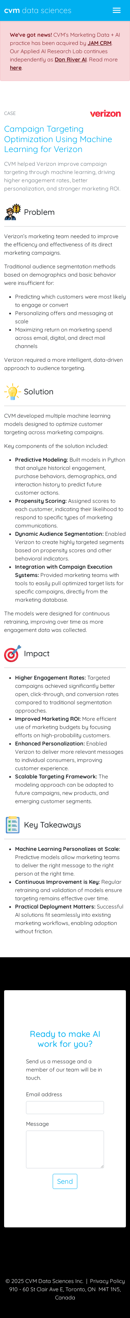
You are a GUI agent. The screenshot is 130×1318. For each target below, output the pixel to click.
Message (37, 1123)
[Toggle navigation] (116, 10)
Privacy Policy (107, 1280)
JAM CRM (100, 42)
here (16, 67)
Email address (44, 1094)
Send (65, 1181)
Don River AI (71, 59)
